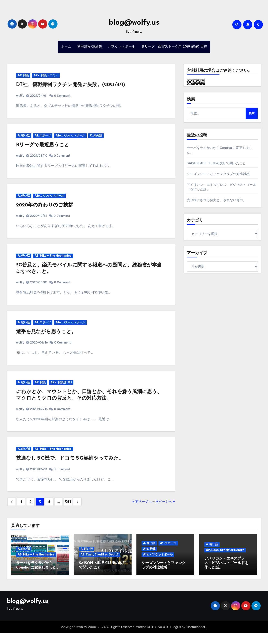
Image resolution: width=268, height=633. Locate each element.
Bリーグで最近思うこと (42, 145)
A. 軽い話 (24, 135)
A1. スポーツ (43, 135)
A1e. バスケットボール (70, 135)
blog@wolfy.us (134, 23)
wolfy (20, 95)
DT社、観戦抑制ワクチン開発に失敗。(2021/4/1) (70, 84)
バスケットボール (121, 46)
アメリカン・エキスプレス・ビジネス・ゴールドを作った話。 (226, 563)
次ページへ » (165, 501)
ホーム (66, 46)
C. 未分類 (96, 135)
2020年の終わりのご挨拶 (44, 205)
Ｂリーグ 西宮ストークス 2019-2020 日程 (174, 46)
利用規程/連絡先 (89, 46)
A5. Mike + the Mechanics (53, 255)
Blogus (175, 627)
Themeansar (195, 627)
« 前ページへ (142, 501)
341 (68, 502)
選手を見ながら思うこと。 (46, 331)
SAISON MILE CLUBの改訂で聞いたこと (216, 163)
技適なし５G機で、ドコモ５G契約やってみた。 (70, 458)
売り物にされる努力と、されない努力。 (216, 200)
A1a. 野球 (149, 549)
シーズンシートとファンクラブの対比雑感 (218, 174)
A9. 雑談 (23, 75)
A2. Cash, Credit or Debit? (100, 554)
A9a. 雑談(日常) (61, 382)
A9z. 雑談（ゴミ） (46, 75)
